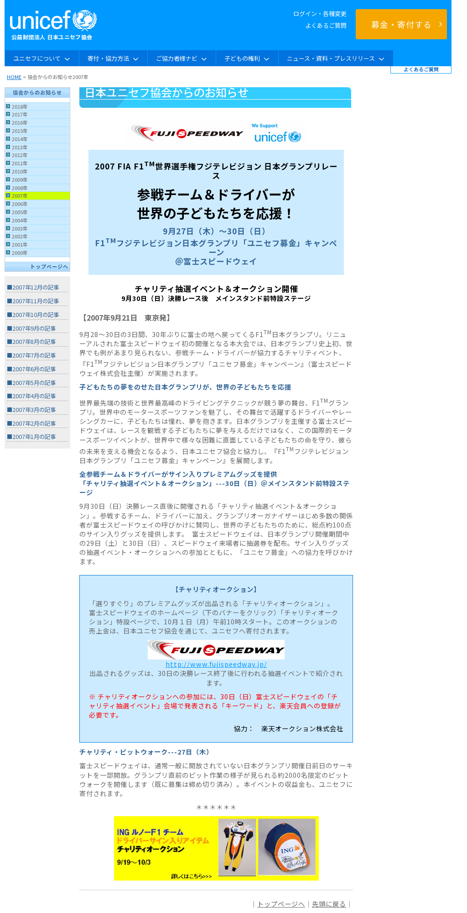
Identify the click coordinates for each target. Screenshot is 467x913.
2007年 (20, 195)
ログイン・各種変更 (320, 13)
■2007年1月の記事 (31, 437)
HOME (14, 76)
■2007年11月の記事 (33, 301)
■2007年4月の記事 (31, 396)
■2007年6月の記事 (31, 369)
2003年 (20, 228)
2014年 (20, 138)
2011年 (20, 163)
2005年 (20, 212)
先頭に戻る (329, 903)
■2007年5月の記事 (31, 383)
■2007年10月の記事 (33, 315)
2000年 (20, 252)
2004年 (20, 220)
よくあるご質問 (326, 25)
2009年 (20, 179)
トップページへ (49, 266)
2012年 (20, 154)
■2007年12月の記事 (33, 287)
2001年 (20, 244)
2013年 (20, 147)
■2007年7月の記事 (31, 355)
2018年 (20, 106)
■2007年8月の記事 (31, 342)
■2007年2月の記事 (31, 423)
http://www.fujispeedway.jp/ (216, 664)
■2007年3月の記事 (31, 410)
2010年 (20, 171)
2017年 (20, 114)
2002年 (20, 236)
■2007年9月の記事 (31, 328)
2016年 (20, 122)
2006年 (20, 203)
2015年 (20, 130)
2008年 (20, 187)
